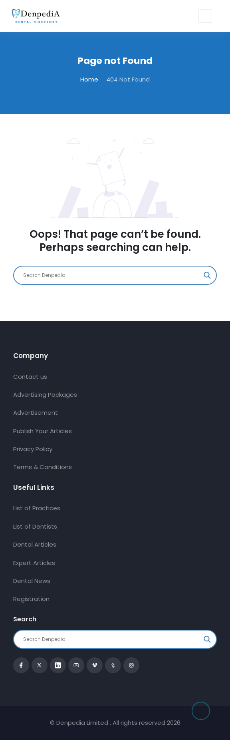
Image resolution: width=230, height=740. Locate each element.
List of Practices (36, 508)
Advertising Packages (45, 394)
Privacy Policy (32, 449)
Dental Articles (34, 544)
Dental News (31, 581)
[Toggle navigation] (205, 16)
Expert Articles (34, 563)
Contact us (30, 376)
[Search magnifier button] (207, 275)
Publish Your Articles (42, 431)
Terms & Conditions (42, 467)
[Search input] (111, 275)
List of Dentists (35, 526)
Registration (31, 599)
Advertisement (35, 412)
